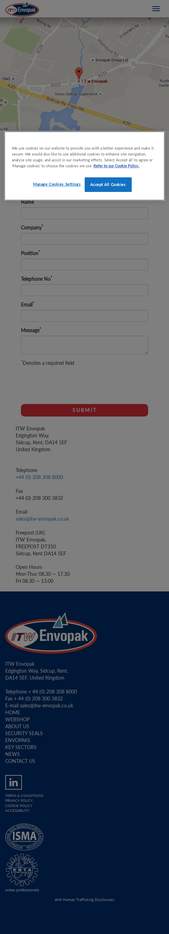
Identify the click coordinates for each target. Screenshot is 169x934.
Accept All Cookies (107, 184)
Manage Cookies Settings (56, 184)
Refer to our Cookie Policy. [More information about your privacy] (116, 165)
